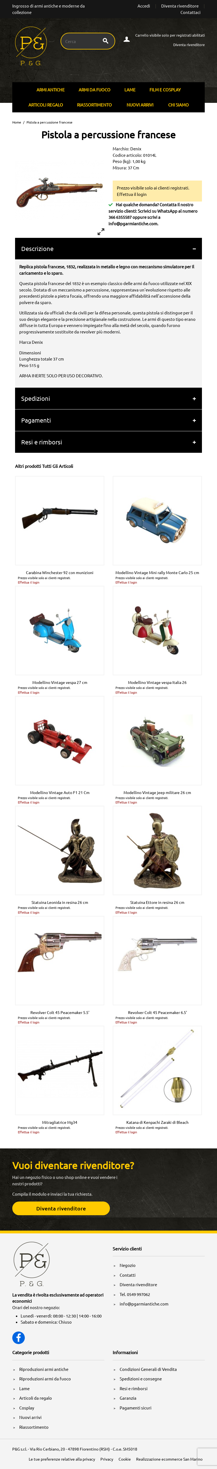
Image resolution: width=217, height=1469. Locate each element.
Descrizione (37, 248)
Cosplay (26, 1407)
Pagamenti (36, 420)
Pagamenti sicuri (135, 1407)
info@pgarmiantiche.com (132, 223)
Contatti (128, 1275)
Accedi (144, 5)
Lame (130, 89)
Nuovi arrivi (140, 104)
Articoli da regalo (35, 1398)
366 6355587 (120, 217)
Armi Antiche (51, 89)
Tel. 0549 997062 (135, 1294)
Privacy (106, 1458)
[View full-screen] (101, 231)
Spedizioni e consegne (141, 1378)
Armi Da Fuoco (94, 89)
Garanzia (128, 1398)
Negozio (128, 1265)
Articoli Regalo (45, 104)
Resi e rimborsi (41, 442)
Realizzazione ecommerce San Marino (169, 1458)
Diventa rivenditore (180, 5)
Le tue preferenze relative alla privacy (62, 1458)
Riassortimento (94, 104)
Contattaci (190, 12)
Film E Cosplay (165, 89)
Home (16, 122)
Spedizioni (35, 398)
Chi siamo (178, 104)
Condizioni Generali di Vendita (148, 1369)
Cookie (125, 1458)
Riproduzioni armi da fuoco (45, 1378)
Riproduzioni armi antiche (43, 1369)
